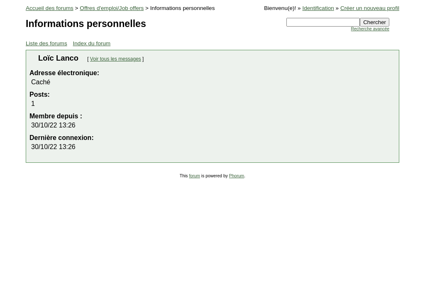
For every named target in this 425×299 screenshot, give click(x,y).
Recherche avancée (370, 29)
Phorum (236, 176)
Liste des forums (46, 43)
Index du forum (92, 43)
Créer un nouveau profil (369, 8)
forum (194, 176)
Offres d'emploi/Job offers (112, 8)
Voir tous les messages (115, 59)
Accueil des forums (49, 8)
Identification (318, 8)
